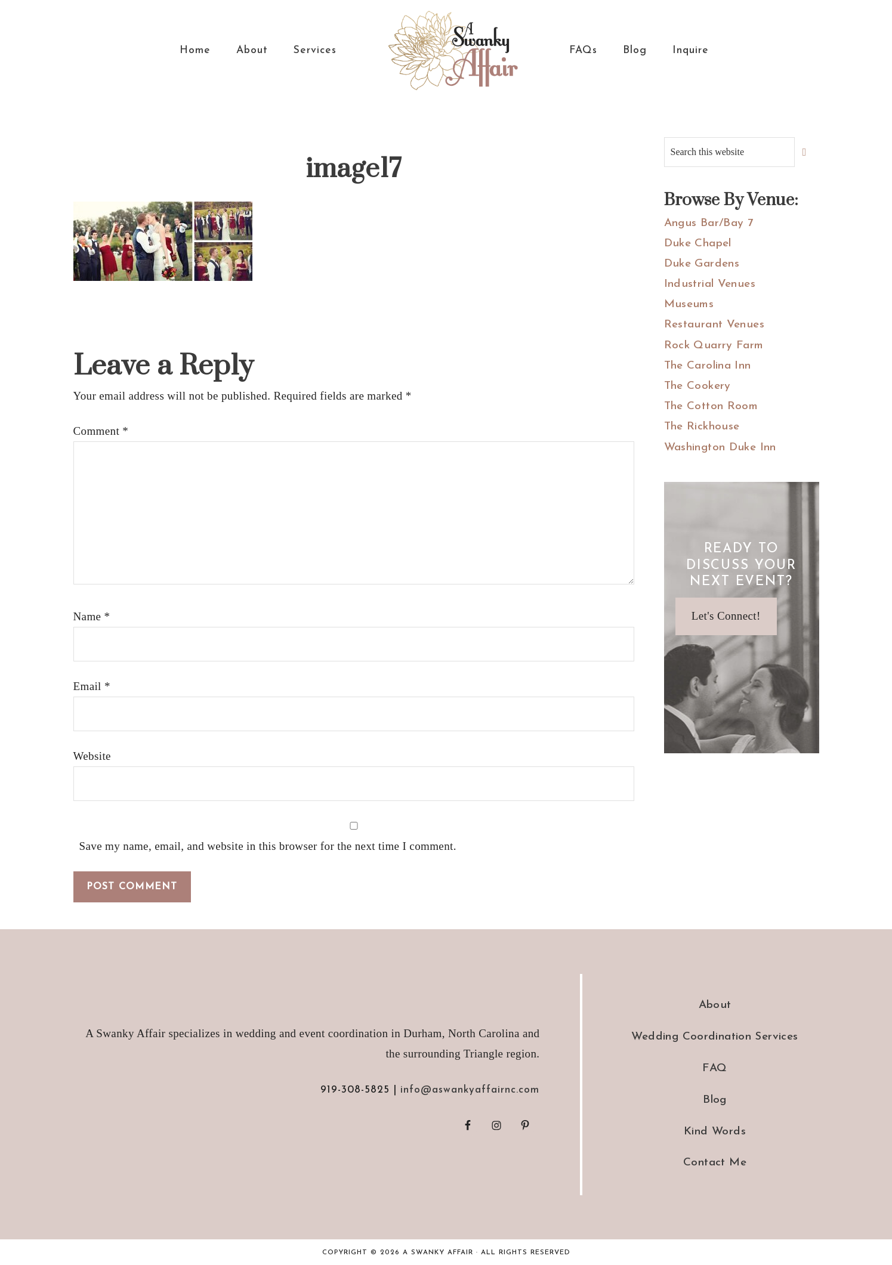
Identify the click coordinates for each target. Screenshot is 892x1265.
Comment (101, 431)
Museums (689, 304)
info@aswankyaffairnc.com (469, 1090)
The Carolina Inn (707, 366)
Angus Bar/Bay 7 (709, 223)
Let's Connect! (726, 616)
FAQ (714, 1068)
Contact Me (714, 1162)
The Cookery (697, 386)
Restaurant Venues (714, 324)
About (715, 1005)
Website (92, 756)
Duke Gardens (702, 264)
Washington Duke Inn (720, 447)
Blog (715, 1100)
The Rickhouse (702, 426)
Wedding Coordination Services (714, 1037)
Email (91, 686)
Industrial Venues (709, 284)
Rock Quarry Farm (714, 345)
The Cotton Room (711, 406)
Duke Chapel (697, 243)
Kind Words (715, 1131)
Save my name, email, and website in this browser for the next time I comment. (267, 846)
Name (91, 616)
